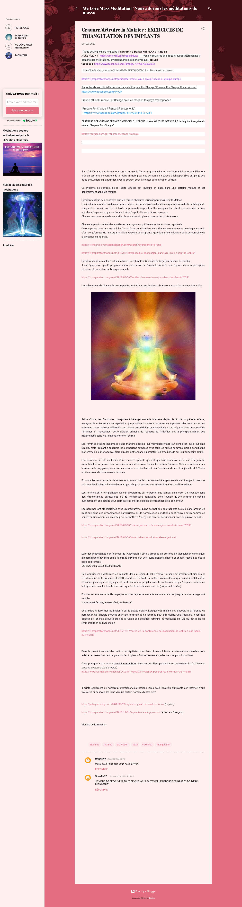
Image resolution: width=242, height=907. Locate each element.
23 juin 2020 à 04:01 (117, 759)
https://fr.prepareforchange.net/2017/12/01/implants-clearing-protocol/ (122, 712)
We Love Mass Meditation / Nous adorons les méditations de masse (140, 10)
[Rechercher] (210, 9)
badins (152, 898)
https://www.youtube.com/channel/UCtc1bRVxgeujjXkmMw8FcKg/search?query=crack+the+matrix (136, 671)
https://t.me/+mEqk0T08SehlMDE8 (119, 55)
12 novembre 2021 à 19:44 (121, 776)
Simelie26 (101, 776)
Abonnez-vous (22, 110)
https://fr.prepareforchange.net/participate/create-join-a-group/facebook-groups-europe (131, 79)
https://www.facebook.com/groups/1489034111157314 (118, 112)
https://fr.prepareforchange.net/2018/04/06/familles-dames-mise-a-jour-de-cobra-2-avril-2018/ (135, 277)
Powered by (22, 120)
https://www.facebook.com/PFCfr (102, 91)
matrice (108, 744)
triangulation (163, 744)
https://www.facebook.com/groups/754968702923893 (124, 63)
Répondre (101, 769)
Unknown (100, 758)
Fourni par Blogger (143, 891)
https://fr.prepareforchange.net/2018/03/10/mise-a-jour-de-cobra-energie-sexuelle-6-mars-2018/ (136, 525)
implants (94, 744)
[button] (203, 29)
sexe (135, 744)
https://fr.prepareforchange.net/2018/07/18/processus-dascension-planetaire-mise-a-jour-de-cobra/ (138, 252)
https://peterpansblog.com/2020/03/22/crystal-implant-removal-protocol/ (123, 704)
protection (122, 744)
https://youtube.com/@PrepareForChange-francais (110, 133)
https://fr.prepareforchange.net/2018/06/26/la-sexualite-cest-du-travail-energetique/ (129, 537)
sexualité (147, 744)
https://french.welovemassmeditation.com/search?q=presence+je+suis (122, 244)
